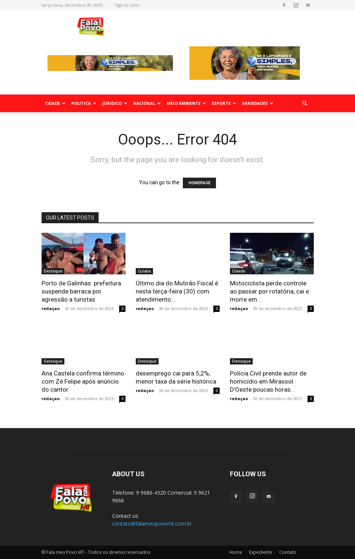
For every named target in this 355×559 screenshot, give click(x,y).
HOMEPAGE (199, 183)
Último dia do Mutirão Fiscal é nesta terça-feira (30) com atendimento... (177, 291)
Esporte (224, 103)
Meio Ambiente (186, 103)
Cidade (55, 103)
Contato (287, 552)
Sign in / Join (127, 5)
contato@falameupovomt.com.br (152, 523)
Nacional (147, 103)
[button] (305, 103)
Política (83, 103)
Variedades (257, 103)
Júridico (114, 103)
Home (235, 552)
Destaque (53, 271)
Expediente (260, 552)
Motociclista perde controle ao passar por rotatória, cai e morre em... (269, 291)
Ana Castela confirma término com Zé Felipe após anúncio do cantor (83, 381)
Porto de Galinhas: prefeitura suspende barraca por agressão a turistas (81, 291)
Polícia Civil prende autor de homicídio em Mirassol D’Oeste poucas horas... (268, 381)
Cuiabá (144, 271)
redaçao (51, 308)
